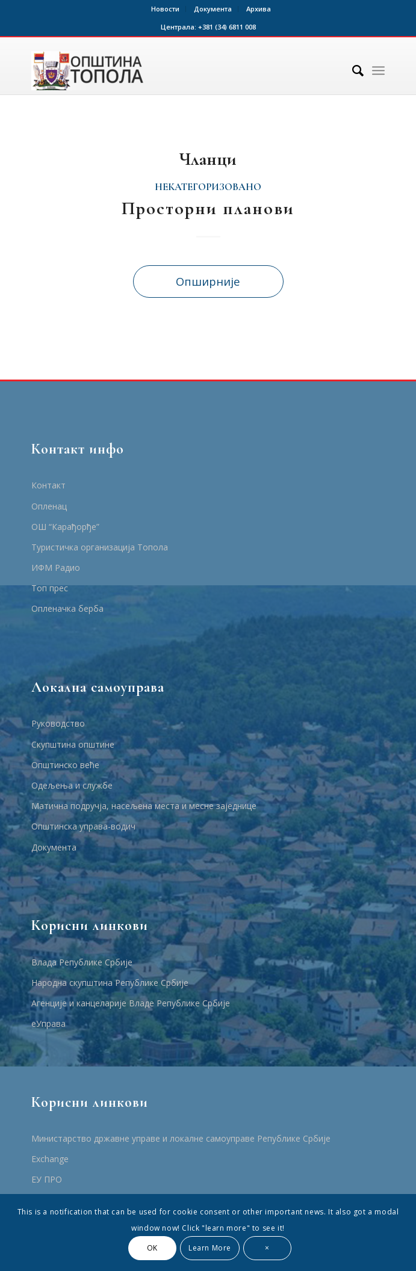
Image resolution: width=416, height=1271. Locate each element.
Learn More (209, 1248)
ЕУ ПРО (46, 1179)
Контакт (48, 485)
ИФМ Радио (55, 567)
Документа (213, 8)
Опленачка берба (67, 608)
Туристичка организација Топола (99, 547)
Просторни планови (208, 208)
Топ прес (49, 588)
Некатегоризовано (208, 187)
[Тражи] (352, 70)
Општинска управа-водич (83, 826)
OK (152, 1248)
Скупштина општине (72, 744)
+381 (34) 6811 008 (227, 26)
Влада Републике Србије (81, 962)
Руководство (58, 723)
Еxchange (50, 1159)
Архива (258, 8)
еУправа (48, 1023)
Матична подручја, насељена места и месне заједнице (143, 805)
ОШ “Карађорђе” (65, 526)
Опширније (208, 281)
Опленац (49, 506)
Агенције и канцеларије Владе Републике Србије (130, 1003)
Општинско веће (65, 765)
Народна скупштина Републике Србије (109, 982)
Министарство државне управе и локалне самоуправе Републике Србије (181, 1138)
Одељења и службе (72, 785)
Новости (165, 8)
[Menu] (378, 70)
